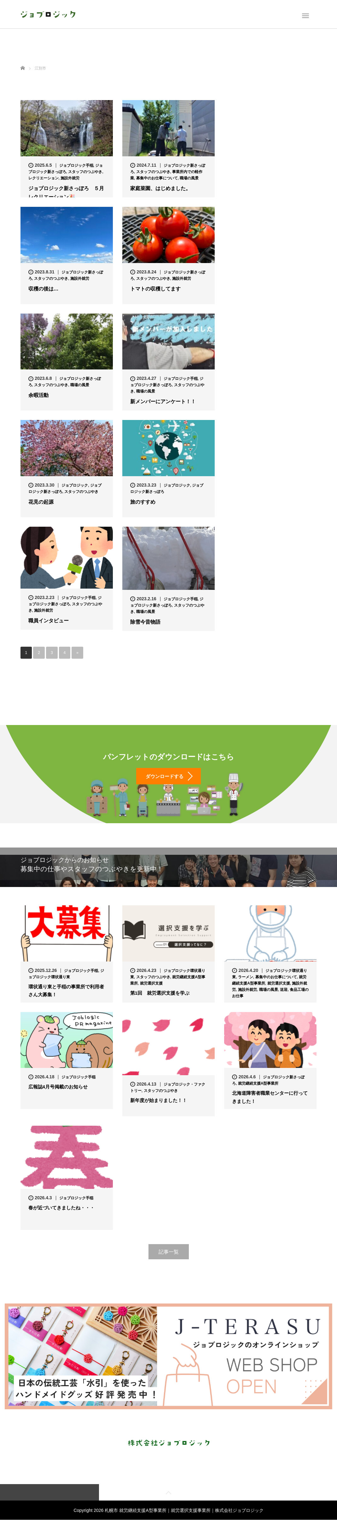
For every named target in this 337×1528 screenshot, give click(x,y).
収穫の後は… (43, 288)
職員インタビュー (48, 620)
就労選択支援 (151, 990)
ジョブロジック (74, 485)
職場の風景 (189, 178)
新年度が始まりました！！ (160, 1108)
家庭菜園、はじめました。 (160, 188)
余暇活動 (38, 395)
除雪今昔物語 (145, 622)
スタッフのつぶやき (85, 172)
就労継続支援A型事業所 (258, 1090)
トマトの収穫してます (155, 288)
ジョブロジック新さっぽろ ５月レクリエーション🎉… (66, 193)
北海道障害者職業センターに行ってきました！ (270, 1105)
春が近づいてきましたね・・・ (63, 1215)
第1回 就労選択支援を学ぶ (162, 1000)
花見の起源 (41, 502)
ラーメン (245, 984)
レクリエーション (43, 178)
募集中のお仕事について (157, 178)
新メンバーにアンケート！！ (163, 401)
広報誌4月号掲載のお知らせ (60, 1094)
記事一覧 (169, 1258)
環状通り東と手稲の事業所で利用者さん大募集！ (66, 998)
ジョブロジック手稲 (76, 165)
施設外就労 (70, 178)
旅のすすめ (142, 502)
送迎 (284, 996)
